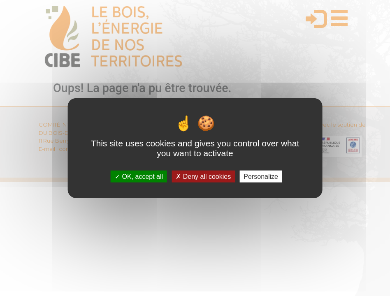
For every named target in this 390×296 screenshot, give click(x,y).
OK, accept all (139, 176)
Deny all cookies (203, 176)
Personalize (261, 176)
